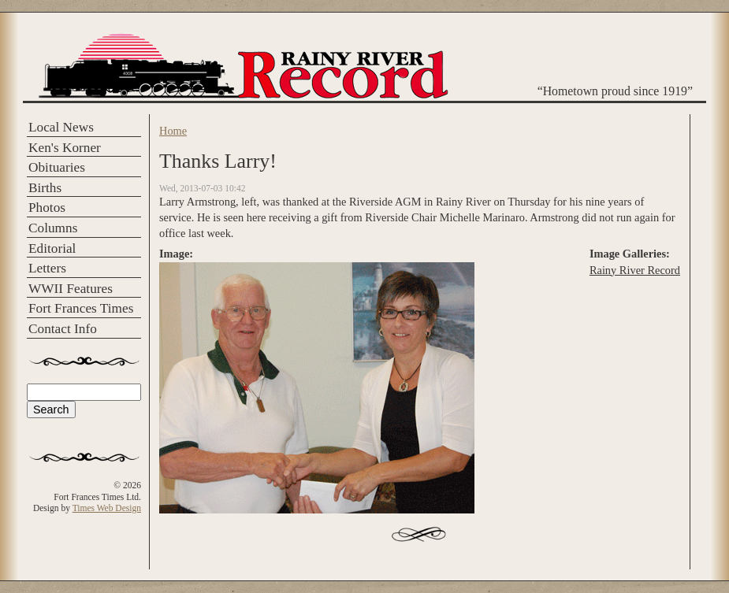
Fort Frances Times (80, 308)
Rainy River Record (635, 270)
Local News (61, 127)
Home (173, 130)
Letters (47, 268)
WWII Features (70, 288)
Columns (52, 228)
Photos (46, 207)
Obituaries (56, 167)
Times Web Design (107, 508)
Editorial (52, 248)
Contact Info (62, 328)
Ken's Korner (64, 147)
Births (44, 187)
